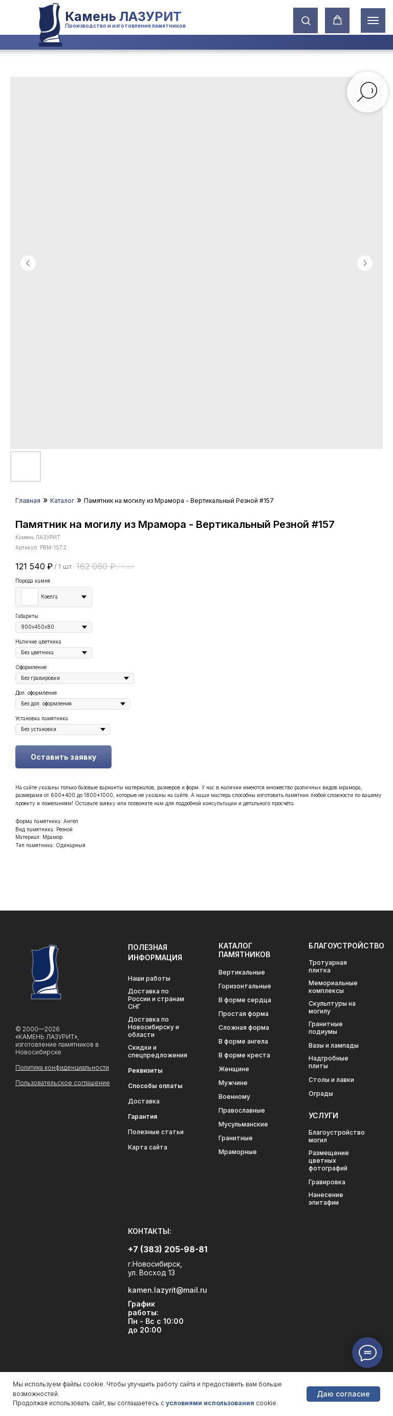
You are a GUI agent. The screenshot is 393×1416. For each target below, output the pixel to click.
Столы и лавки (331, 1079)
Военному (234, 1096)
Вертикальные (242, 972)
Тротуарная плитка (328, 966)
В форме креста (244, 1055)
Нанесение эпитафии (326, 1198)
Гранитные (236, 1138)
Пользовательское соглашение (62, 1083)
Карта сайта (147, 1147)
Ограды (321, 1093)
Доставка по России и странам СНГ (156, 998)
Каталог (62, 500)
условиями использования (210, 1403)
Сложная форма (244, 1027)
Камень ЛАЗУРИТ (123, 16)
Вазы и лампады (334, 1045)
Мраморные (238, 1152)
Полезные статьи (156, 1132)
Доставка (144, 1101)
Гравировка (327, 1182)
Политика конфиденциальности (62, 1067)
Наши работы (149, 978)
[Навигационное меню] (373, 20)
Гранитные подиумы (326, 1027)
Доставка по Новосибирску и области (153, 1026)
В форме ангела (243, 1041)
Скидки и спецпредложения (157, 1051)
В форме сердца (245, 1000)
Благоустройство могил (337, 1136)
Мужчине (233, 1083)
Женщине (234, 1069)
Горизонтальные (245, 986)
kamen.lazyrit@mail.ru (167, 1290)
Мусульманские (243, 1124)
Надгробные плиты (328, 1062)
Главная (27, 500)
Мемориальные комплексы (333, 986)
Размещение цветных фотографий (329, 1160)
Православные (242, 1110)
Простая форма (244, 1013)
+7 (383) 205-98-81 (167, 1249)
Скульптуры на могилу (332, 1007)
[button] (306, 20)
